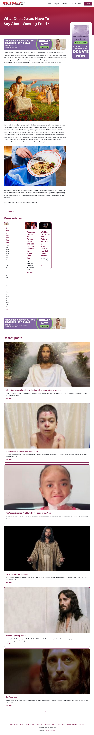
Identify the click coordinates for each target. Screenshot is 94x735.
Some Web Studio (50, 730)
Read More (7, 310)
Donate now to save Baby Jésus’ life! (9, 235)
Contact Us (39, 724)
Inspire (58, 4)
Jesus (51, 4)
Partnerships (30, 724)
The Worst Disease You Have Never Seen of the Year (28, 513)
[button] (88, 4)
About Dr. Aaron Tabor (18, 724)
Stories (66, 4)
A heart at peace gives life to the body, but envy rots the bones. (33, 390)
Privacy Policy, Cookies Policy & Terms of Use (69, 724)
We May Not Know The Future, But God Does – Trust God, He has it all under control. (45, 244)
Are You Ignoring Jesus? (16, 636)
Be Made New (11, 697)
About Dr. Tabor (76, 4)
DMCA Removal (49, 724)
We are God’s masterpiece (17, 574)
